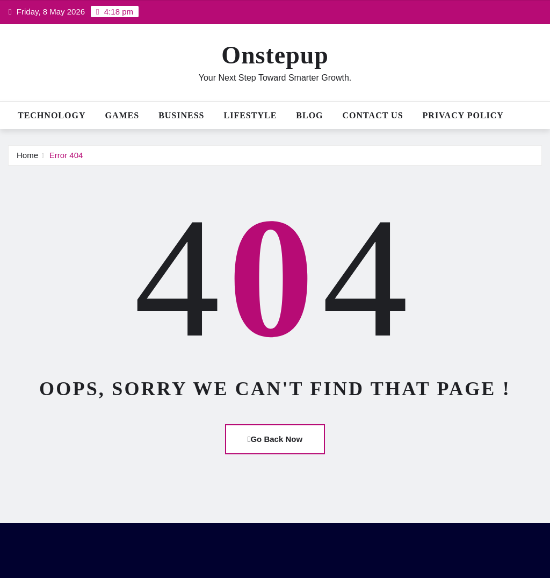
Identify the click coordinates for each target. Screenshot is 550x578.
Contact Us (373, 115)
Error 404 (66, 155)
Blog (309, 115)
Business (181, 115)
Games (122, 115)
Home (27, 155)
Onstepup (275, 55)
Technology (51, 115)
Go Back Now (275, 439)
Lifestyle (250, 115)
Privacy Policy (463, 115)
